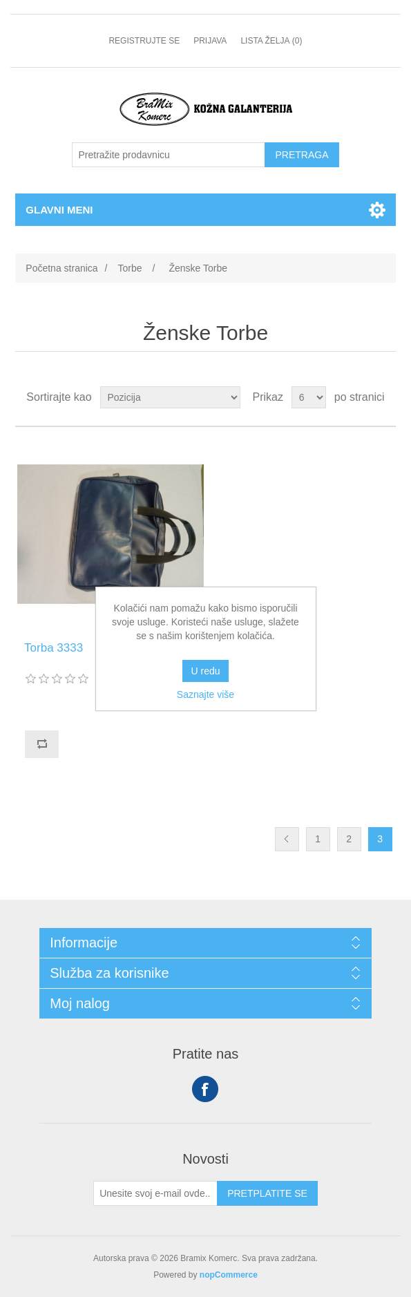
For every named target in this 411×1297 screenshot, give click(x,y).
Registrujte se (144, 41)
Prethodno (287, 839)
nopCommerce (229, 1275)
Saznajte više (205, 694)
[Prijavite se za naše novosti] (155, 1193)
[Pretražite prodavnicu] (168, 154)
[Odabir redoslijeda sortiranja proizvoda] (170, 397)
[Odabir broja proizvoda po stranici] (308, 397)
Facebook (205, 1089)
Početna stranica (61, 268)
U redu (205, 670)
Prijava (210, 41)
